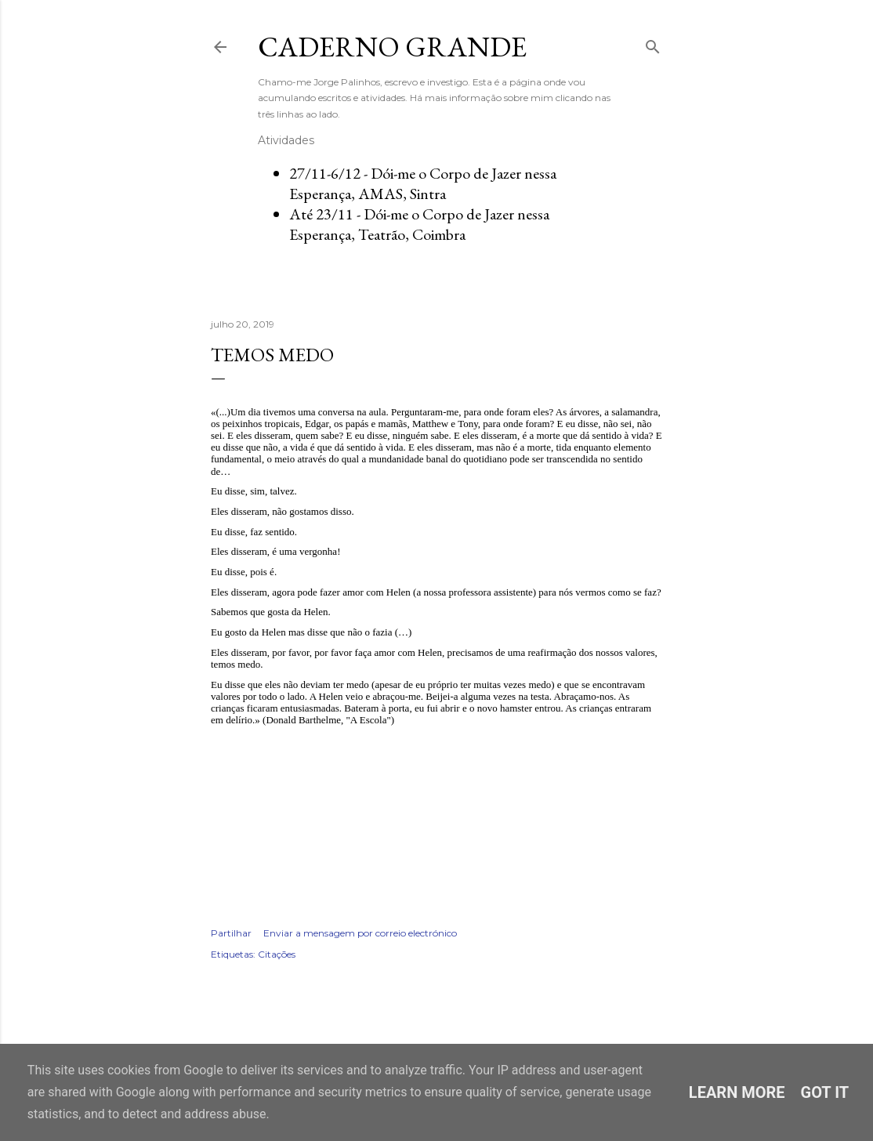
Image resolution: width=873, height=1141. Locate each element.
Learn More (737, 1092)
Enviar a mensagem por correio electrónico (360, 933)
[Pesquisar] (652, 43)
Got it (825, 1092)
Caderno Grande (392, 46)
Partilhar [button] (231, 933)
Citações (276, 954)
